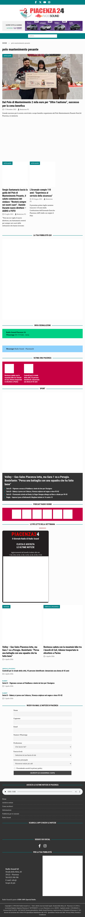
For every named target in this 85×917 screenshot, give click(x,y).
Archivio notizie (7, 803)
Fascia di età (18, 751)
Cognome (17, 718)
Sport (42, 388)
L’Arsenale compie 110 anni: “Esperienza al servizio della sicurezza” (41, 192)
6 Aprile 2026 (8, 659)
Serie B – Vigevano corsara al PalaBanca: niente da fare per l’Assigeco (29, 489)
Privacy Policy (70, 912)
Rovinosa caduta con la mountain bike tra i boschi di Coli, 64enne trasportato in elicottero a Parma (62, 650)
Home (4, 799)
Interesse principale (21, 760)
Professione (18, 743)
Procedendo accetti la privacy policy (29, 768)
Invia (27, 335)
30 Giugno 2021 (37, 199)
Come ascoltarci (7, 806)
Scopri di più (10, 883)
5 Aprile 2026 (8, 686)
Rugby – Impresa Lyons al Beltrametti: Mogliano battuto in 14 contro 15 (29, 497)
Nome (16, 710)
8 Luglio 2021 (8, 214)
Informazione (6, 810)
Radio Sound (19, 349)
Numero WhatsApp (20, 735)
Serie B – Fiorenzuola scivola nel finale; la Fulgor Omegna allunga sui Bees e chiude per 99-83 (36, 494)
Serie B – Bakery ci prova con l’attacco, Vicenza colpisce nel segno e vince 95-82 (32, 491)
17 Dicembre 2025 (10, 109)
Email (16, 727)
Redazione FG (24, 109)
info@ (14, 880)
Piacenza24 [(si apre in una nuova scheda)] (30, 349)
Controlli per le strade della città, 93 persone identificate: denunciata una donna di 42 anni (35, 671)
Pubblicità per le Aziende (10, 814)
